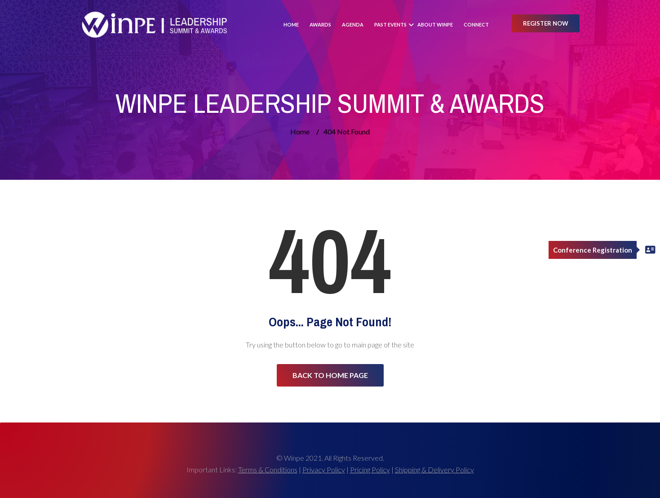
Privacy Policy (323, 469)
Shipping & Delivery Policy (434, 469)
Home (291, 24)
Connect (476, 24)
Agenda (352, 24)
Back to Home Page (330, 375)
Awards (320, 24)
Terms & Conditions (267, 469)
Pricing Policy (370, 469)
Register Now (545, 23)
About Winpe (435, 24)
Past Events (390, 24)
